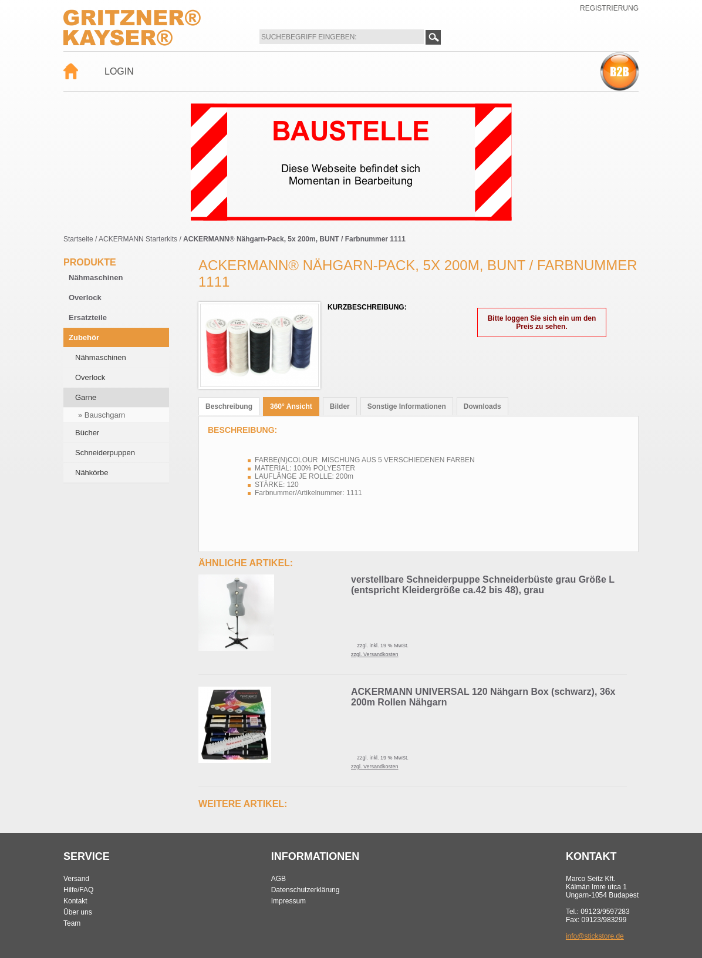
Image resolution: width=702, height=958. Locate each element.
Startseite (78, 239)
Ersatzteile (88, 317)
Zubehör (84, 337)
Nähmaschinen (96, 277)
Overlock (85, 297)
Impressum (288, 901)
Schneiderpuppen (105, 452)
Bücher (87, 432)
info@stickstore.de (595, 936)
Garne (85, 397)
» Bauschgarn (101, 415)
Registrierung (609, 8)
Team (71, 923)
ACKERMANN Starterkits (138, 239)
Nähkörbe (91, 472)
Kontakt (75, 901)
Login (119, 71)
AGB (278, 879)
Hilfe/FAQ (78, 890)
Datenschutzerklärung (305, 890)
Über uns (77, 912)
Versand (76, 879)
